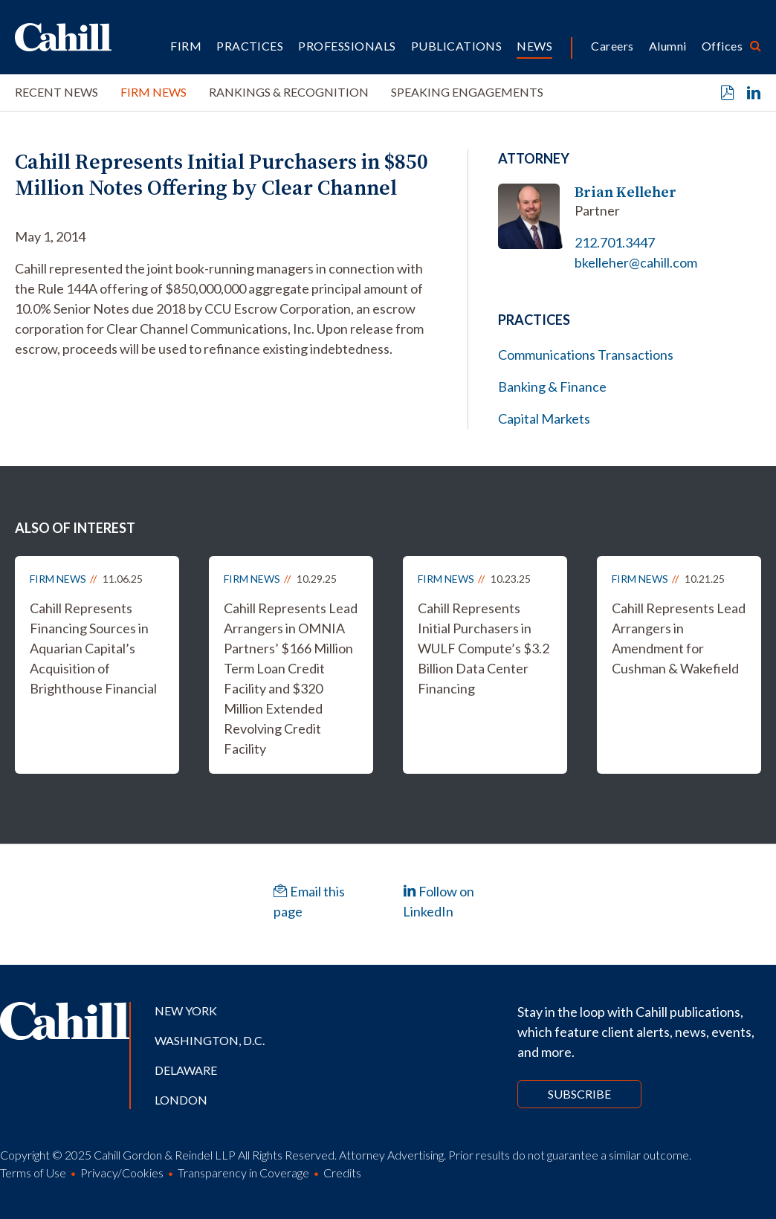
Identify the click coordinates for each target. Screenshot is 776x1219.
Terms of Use (33, 1172)
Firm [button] (185, 46)
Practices (249, 46)
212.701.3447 (615, 242)
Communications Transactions (585, 354)
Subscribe (579, 1094)
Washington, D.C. (210, 1040)
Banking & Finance (552, 386)
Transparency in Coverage (243, 1172)
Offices (722, 46)
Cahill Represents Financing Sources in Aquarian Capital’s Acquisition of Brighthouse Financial (93, 648)
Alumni (668, 46)
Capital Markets (544, 418)
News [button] (534, 46)
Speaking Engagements (467, 92)
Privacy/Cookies (122, 1172)
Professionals (346, 46)
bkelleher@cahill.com (636, 262)
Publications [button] (456, 46)
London (181, 1100)
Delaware (186, 1070)
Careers (612, 46)
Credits (342, 1172)
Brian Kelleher (625, 192)
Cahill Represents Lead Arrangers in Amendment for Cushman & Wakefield (679, 638)
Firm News (153, 92)
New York (186, 1010)
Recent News (56, 92)
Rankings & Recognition (289, 92)
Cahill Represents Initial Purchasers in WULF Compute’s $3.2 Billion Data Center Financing (483, 648)
